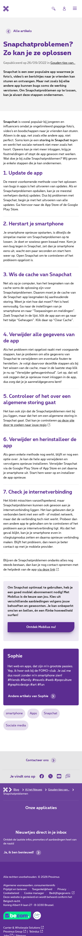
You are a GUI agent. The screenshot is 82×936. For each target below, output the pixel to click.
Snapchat (50, 713)
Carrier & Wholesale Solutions (23, 927)
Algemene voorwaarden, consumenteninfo (29, 885)
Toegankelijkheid (42, 889)
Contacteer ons (41, 760)
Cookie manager (34, 893)
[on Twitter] (50, 776)
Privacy (61, 889)
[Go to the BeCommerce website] (22, 917)
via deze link (48, 569)
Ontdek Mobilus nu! (41, 627)
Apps (33, 713)
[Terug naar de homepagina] (6, 8)
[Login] (64, 8)
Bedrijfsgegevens (62, 893)
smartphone (14, 713)
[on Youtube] (59, 776)
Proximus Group (14, 931)
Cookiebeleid (11, 893)
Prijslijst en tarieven (15, 889)
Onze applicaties (41, 808)
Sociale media (16, 725)
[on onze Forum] (67, 776)
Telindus (36, 931)
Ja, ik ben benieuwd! (22, 852)
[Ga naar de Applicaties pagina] (29, 817)
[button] (75, 8)
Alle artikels (19, 31)
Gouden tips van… (62, 62)
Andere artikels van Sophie (32, 696)
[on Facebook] (43, 776)
